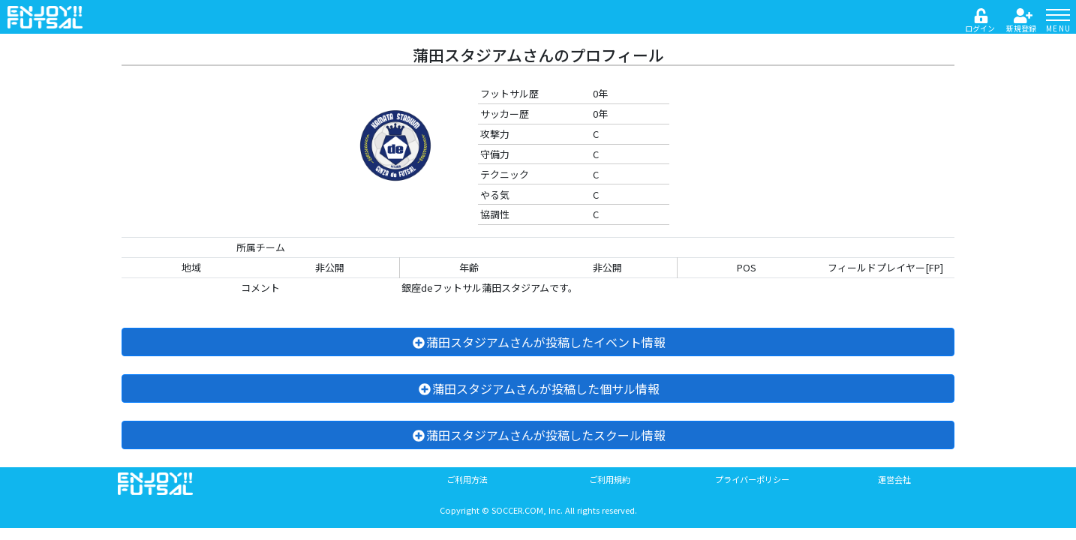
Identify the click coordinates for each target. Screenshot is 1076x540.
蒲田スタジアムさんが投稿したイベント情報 (538, 342)
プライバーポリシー (752, 479)
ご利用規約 (609, 479)
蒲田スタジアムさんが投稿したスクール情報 (538, 435)
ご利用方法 (467, 479)
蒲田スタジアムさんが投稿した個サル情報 (538, 389)
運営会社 (894, 479)
